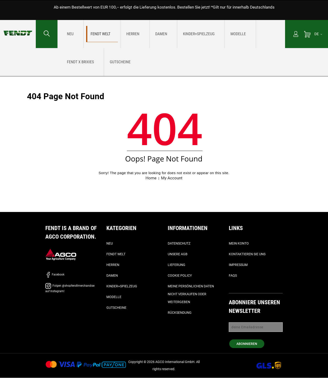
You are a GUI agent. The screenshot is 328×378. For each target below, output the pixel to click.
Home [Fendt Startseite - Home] (150, 178)
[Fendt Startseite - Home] (18, 28)
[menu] (171, 48)
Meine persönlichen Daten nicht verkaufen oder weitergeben (191, 294)
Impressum (238, 265)
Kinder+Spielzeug (121, 286)
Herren (112, 265)
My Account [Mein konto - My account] (172, 178)
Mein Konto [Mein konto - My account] (239, 243)
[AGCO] (60, 254)
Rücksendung (180, 313)
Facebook (54, 274)
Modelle (113, 297)
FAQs (233, 276)
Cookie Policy (180, 276)
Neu (109, 243)
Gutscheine (116, 308)
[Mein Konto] (295, 34)
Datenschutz (179, 243)
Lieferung (176, 265)
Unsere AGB (177, 254)
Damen (112, 276)
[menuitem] (70, 34)
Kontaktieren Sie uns (247, 254)
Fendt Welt (115, 254)
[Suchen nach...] (46, 34)
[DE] (318, 34)
